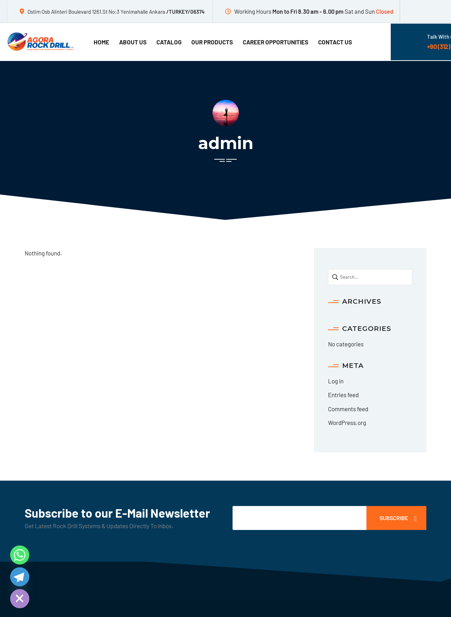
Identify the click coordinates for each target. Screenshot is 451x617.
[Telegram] (19, 576)
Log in (336, 380)
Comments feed (348, 408)
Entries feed (343, 394)
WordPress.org (347, 422)
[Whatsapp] (19, 554)
